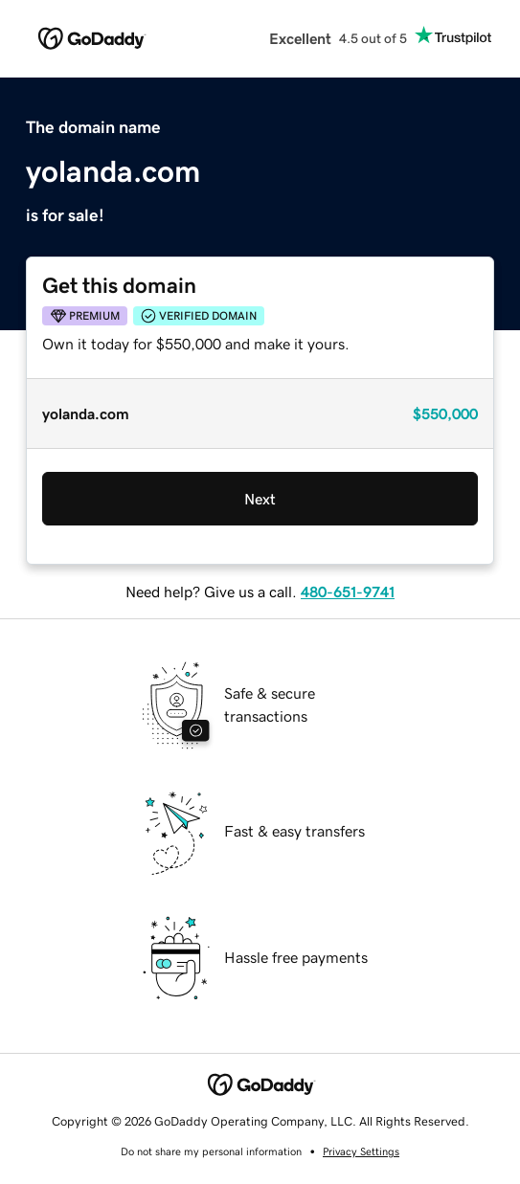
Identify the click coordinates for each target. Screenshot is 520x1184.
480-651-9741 (348, 591)
